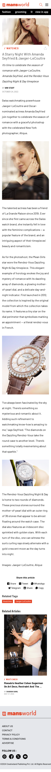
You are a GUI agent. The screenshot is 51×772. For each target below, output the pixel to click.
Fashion (6, 11)
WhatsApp (38, 583)
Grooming (20, 11)
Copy (39, 587)
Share (11, 583)
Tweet (23, 583)
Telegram (14, 587)
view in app (41, 11)
